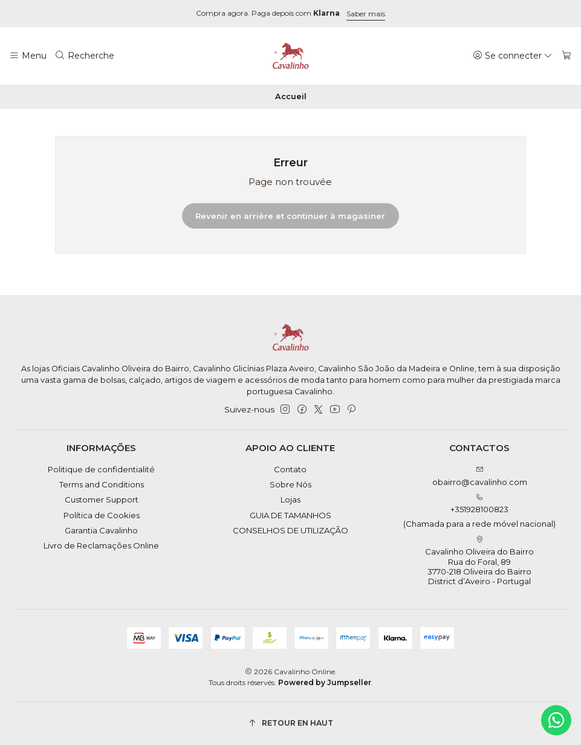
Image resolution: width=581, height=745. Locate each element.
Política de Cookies (101, 515)
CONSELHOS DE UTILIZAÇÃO (290, 530)
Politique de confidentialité (101, 469)
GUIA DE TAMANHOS (290, 515)
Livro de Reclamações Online (101, 545)
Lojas (290, 499)
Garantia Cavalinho (101, 530)
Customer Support (101, 499)
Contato (290, 469)
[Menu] (28, 55)
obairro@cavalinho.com (479, 476)
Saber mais (365, 13)
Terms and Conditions (101, 484)
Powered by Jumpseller (324, 682)
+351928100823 (479, 511)
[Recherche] (85, 55)
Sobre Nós (290, 484)
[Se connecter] (513, 55)
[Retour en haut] (291, 723)
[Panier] (566, 55)
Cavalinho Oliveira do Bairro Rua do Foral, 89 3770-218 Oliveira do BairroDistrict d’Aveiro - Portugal (479, 561)
